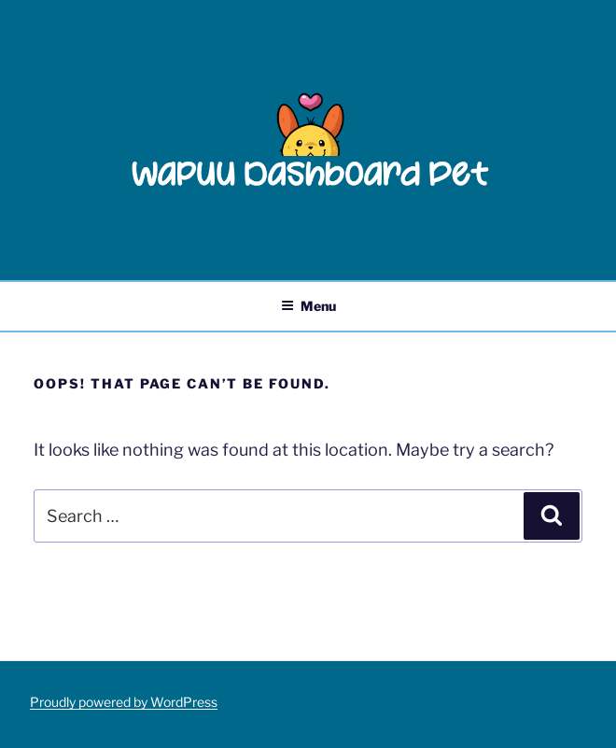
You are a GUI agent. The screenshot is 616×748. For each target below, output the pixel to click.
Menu (308, 306)
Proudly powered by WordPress (123, 702)
